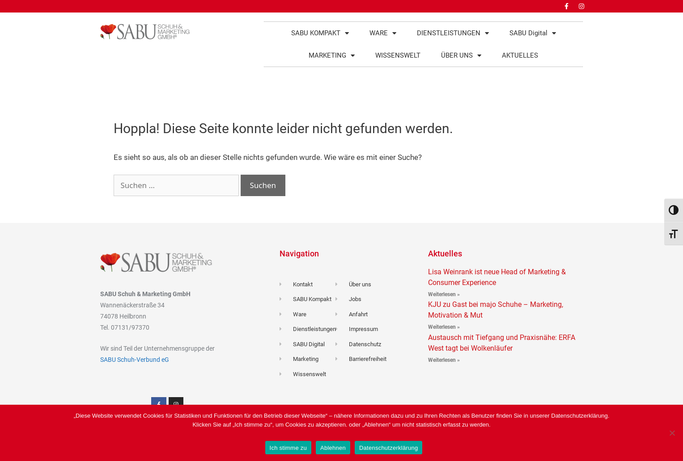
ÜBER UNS (461, 55)
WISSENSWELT (397, 55)
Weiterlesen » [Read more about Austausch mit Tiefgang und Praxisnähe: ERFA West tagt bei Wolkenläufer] (444, 360)
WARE (382, 33)
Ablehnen (333, 447)
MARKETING (332, 55)
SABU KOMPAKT (320, 33)
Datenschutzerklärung (388, 447)
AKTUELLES (520, 55)
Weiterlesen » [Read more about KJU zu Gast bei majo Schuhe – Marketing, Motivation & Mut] (444, 327)
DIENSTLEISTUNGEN (453, 33)
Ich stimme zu (288, 447)
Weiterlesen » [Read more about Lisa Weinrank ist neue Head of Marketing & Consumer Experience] (444, 294)
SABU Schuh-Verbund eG (134, 359)
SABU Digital (532, 33)
